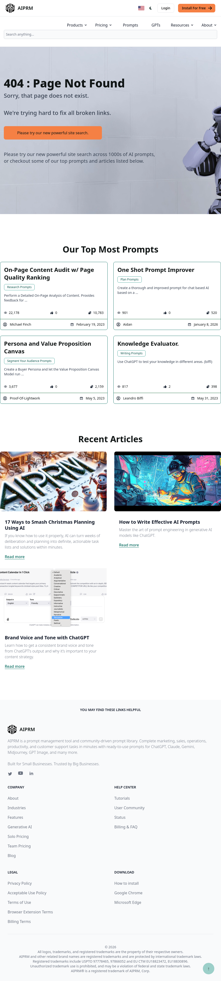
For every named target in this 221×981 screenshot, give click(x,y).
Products (77, 25)
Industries (17, 807)
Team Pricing (19, 846)
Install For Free (197, 8)
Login (165, 8)
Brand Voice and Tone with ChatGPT (47, 637)
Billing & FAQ (125, 827)
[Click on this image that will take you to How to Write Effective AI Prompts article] (167, 481)
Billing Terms (19, 921)
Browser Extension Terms (30, 912)
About (209, 25)
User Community (129, 807)
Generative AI (20, 827)
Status (120, 817)
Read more (15, 556)
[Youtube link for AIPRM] (21, 774)
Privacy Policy (20, 883)
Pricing (103, 25)
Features (15, 817)
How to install (126, 883)
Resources (182, 25)
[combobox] (110, 34)
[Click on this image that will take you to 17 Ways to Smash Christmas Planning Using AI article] (53, 481)
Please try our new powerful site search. (53, 132)
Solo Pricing (18, 836)
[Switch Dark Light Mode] (151, 8)
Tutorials (122, 798)
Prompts (130, 25)
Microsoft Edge (127, 902)
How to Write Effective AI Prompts (159, 522)
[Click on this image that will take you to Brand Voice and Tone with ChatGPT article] (53, 597)
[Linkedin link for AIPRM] (32, 774)
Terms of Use (19, 902)
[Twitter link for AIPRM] (10, 773)
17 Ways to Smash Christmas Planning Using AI (50, 525)
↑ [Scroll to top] (208, 968)
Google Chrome (128, 892)
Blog (12, 855)
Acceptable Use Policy (27, 892)
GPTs (156, 25)
